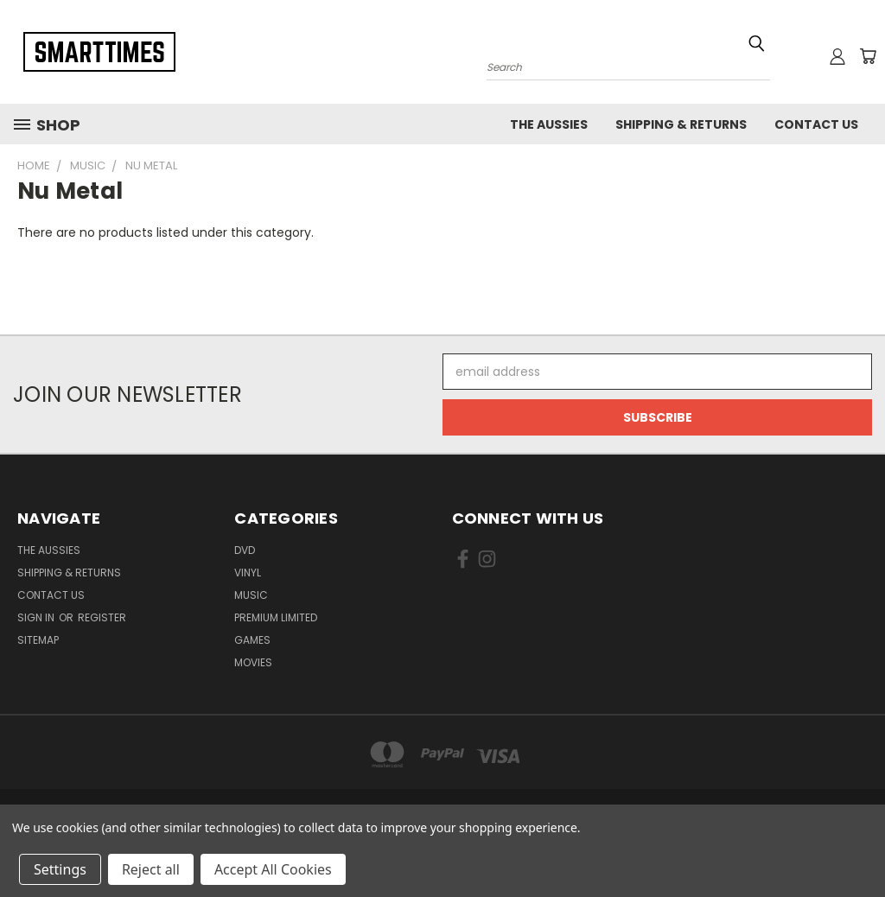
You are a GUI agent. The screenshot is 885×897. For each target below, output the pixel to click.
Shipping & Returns (681, 124)
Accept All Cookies (273, 869)
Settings (60, 869)
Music (251, 595)
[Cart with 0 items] (867, 56)
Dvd (244, 550)
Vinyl (247, 572)
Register (102, 617)
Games (252, 640)
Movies (253, 662)
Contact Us (816, 124)
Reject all (151, 869)
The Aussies (549, 124)
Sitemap (38, 640)
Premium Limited (275, 617)
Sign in (37, 617)
